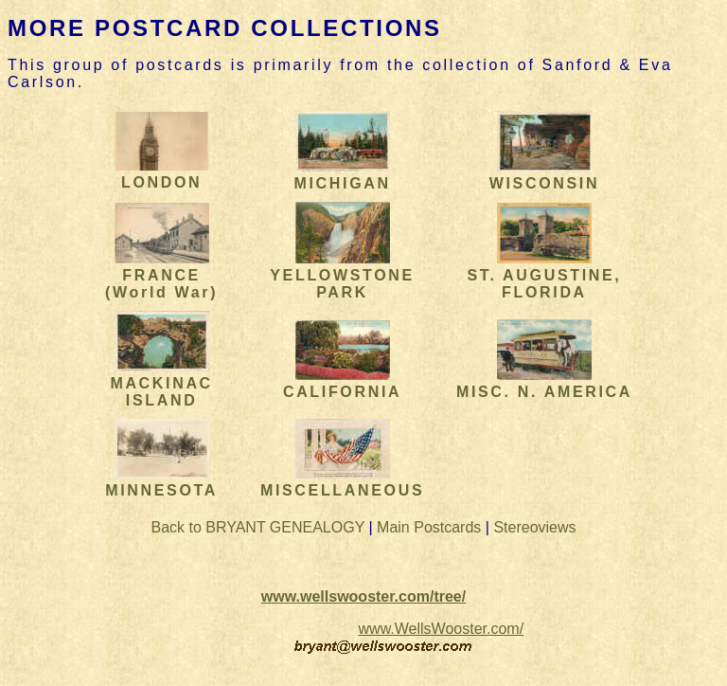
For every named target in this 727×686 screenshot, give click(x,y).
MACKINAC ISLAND (161, 383)
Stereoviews (534, 527)
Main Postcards (429, 527)
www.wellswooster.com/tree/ (363, 596)
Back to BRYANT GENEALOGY (257, 527)
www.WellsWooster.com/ (441, 629)
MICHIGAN (341, 174)
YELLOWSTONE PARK (342, 275)
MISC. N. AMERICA (544, 383)
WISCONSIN (544, 174)
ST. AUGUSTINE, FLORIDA (544, 275)
